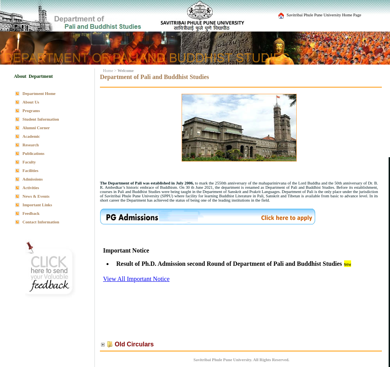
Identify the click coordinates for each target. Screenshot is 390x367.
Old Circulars (134, 344)
